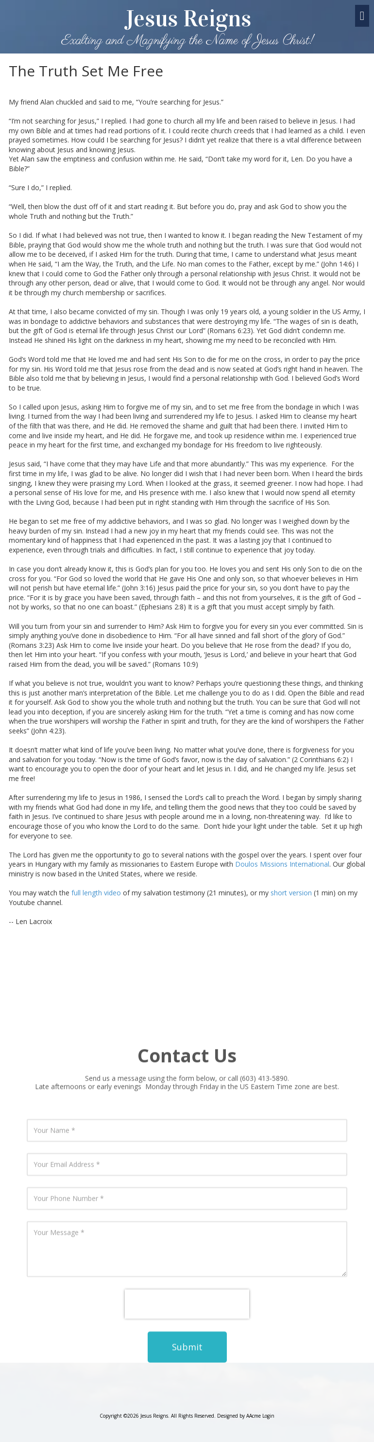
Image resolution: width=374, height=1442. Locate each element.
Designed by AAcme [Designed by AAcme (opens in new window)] (239, 1415)
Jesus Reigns (188, 19)
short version (291, 892)
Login (268, 1415)
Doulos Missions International (282, 864)
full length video (96, 892)
